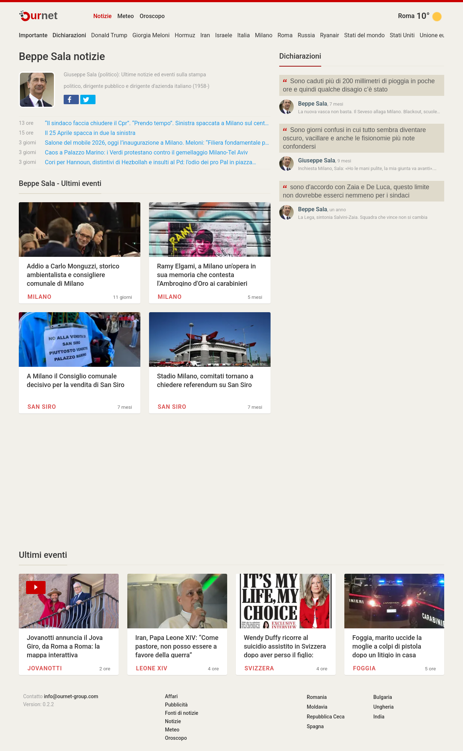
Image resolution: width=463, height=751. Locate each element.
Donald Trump (109, 35)
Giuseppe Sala (316, 160)
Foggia (364, 668)
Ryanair (329, 35)
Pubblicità (176, 705)
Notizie (102, 16)
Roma (406, 16)
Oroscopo (152, 16)
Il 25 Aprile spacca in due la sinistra (90, 133)
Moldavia (317, 707)
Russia (306, 35)
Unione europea (440, 35)
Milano (263, 35)
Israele (223, 35)
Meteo (126, 16)
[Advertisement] (145, 481)
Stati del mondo (364, 35)
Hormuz (185, 35)
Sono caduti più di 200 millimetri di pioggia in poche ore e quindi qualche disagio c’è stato (358, 84)
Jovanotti (44, 668)
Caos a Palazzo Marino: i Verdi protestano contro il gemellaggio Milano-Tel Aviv (146, 152)
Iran (205, 35)
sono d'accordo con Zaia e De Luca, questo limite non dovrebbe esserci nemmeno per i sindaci (355, 190)
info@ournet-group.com (71, 696)
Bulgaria (382, 697)
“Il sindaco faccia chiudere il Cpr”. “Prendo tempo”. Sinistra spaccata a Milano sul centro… (158, 123)
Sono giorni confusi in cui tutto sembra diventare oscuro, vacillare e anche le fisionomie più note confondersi (354, 137)
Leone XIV (151, 668)
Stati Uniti (402, 35)
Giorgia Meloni (151, 35)
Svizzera (259, 668)
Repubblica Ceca (326, 717)
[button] (71, 99)
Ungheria (383, 707)
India (379, 717)
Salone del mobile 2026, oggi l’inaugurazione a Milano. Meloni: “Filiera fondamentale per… (158, 142)
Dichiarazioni (300, 56)
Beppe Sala (312, 103)
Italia (243, 35)
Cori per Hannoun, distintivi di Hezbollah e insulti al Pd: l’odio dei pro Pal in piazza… (150, 162)
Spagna (315, 726)
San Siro (41, 406)
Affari (171, 696)
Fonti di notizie (181, 713)
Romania (317, 697)
